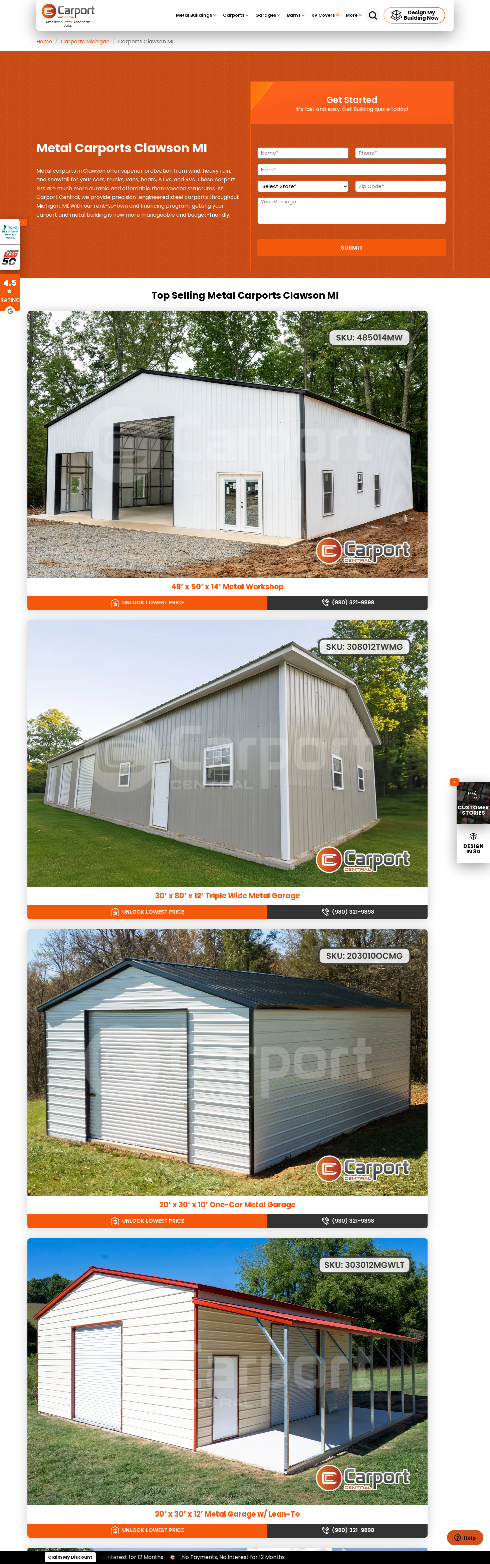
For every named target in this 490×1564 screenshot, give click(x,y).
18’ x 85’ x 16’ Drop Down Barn (387, 687)
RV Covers (325, 15)
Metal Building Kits (77, 1245)
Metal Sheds (157, 1292)
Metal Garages (245, 1245)
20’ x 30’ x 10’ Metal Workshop (245, 687)
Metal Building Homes (167, 1375)
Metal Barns (70, 1300)
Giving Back (241, 1347)
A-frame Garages (248, 1260)
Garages (267, 15)
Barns (296, 15)
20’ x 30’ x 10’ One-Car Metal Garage (387, 412)
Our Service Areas (374, 1458)
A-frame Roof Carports (169, 1260)
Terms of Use (243, 1361)
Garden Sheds (159, 1321)
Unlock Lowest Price (75, 433)
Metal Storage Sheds (166, 1307)
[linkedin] (349, 1396)
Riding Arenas (73, 1253)
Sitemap (238, 1375)
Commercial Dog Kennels (86, 1267)
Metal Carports (160, 1245)
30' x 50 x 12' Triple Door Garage (102, 949)
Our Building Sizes (374, 1477)
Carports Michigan (85, 41)
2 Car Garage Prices (80, 1382)
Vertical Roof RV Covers (254, 1314)
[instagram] (418, 1396)
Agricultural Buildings (80, 1292)
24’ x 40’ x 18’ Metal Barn (244, 818)
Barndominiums (161, 1368)
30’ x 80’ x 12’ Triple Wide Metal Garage (245, 412)
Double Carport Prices (82, 1361)
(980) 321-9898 (142, 433)
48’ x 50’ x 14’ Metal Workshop (102, 408)
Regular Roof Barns (78, 1307)
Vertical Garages (247, 1267)
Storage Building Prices (83, 1397)
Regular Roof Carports (168, 1253)
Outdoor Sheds (160, 1328)
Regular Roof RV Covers (254, 1300)
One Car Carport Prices (83, 1375)
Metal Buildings (196, 15)
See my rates (330, 1167)
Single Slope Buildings (81, 1260)
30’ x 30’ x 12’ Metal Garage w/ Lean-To (102, 552)
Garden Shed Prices (79, 1390)
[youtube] (401, 1396)
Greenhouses (73, 1335)
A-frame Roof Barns (79, 1314)
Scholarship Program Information (265, 1340)
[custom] (366, 1396)
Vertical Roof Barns (78, 1321)
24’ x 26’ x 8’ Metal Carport (103, 818)
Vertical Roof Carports (168, 1267)
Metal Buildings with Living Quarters (181, 1390)
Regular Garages (247, 1253)
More (354, 15)
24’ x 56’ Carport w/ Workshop (387, 949)
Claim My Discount (70, 1557)
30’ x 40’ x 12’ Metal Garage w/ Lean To (245, 953)
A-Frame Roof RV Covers (256, 1307)
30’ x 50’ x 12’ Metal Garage (102, 687)
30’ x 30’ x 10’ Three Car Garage (245, 548)
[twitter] (384, 1396)
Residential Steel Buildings (172, 1361)
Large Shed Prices (77, 1368)
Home (44, 41)
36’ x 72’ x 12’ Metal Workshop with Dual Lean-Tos (387, 552)
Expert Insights (244, 1354)
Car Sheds (155, 1300)
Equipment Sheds (163, 1314)
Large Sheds (157, 1335)
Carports (236, 15)
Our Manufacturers (374, 1496)
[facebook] (331, 1396)
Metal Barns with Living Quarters (178, 1382)
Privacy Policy (243, 1368)
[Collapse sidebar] (454, 782)
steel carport (251, 1099)
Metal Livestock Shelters (83, 1328)
